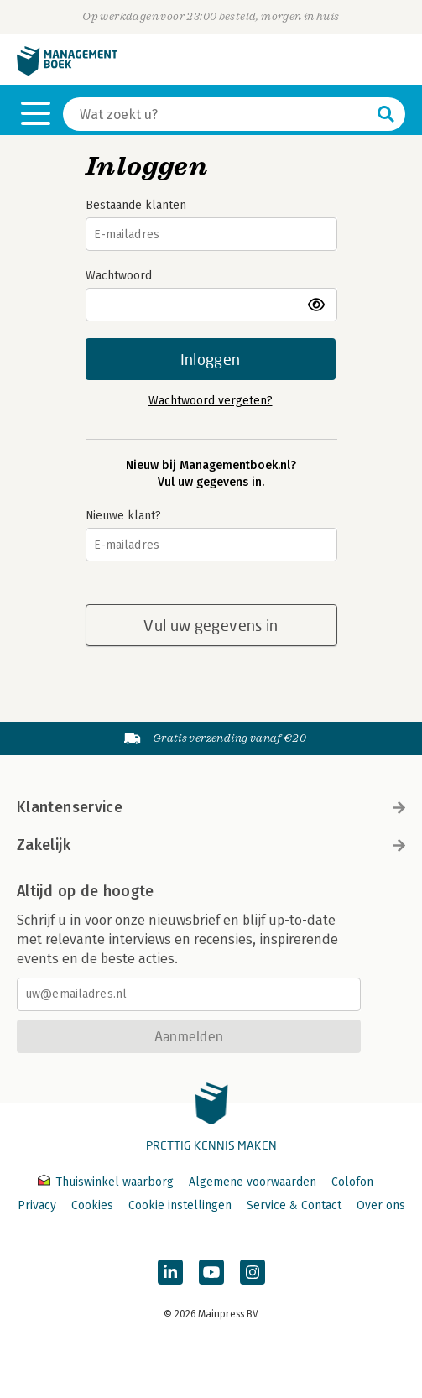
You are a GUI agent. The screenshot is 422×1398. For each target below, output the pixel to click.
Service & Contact (294, 1205)
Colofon (352, 1182)
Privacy (37, 1205)
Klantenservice (211, 807)
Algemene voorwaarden (252, 1182)
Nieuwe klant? (123, 516)
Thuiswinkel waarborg (107, 1182)
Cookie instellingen (180, 1205)
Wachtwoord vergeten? (210, 401)
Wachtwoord (119, 276)
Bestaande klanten (136, 205)
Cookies (92, 1205)
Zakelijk (211, 845)
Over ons (381, 1205)
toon (317, 304)
